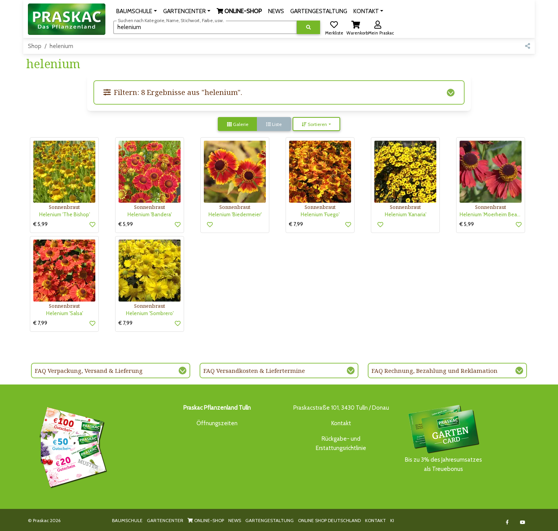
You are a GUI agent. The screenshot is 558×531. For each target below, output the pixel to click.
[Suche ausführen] (308, 27)
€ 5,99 (40, 224)
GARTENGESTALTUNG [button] (318, 11)
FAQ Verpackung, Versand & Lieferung (89, 370)
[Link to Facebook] (507, 522)
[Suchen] (205, 27)
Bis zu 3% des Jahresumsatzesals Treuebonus (443, 437)
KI (392, 520)
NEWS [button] (276, 11)
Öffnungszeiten (217, 423)
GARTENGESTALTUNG (269, 520)
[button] (136, 11)
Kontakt (341, 423)
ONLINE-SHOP (206, 520)
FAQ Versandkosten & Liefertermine (254, 370)
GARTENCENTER (165, 520)
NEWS (234, 520)
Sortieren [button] (314, 124)
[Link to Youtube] (523, 522)
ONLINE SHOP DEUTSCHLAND (329, 520)
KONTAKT (375, 520)
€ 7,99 (296, 224)
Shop (34, 46)
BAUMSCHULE (127, 520)
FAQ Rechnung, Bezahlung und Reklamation (435, 370)
